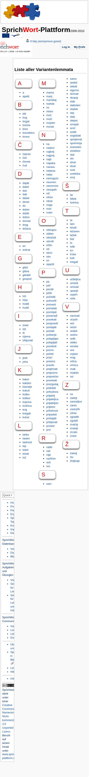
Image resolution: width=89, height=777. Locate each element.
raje (48, 454)
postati (50, 331)
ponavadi (51, 315)
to (71, 242)
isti (24, 329)
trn (71, 250)
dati (25, 194)
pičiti (49, 293)
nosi (48, 208)
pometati (51, 308)
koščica (27, 405)
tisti (72, 239)
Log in (66, 47)
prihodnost (52, 391)
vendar (74, 346)
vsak (72, 368)
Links (13, 668)
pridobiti (51, 388)
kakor (26, 379)
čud (25, 165)
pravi (49, 357)
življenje (75, 460)
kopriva (27, 402)
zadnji (73, 398)
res (48, 466)
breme (26, 125)
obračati (51, 237)
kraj (25, 409)
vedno (73, 334)
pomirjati (51, 312)
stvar (73, 166)
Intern (13, 678)
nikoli (49, 201)
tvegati (74, 261)
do (24, 205)
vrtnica (74, 365)
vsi (71, 376)
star (72, 154)
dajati (26, 183)
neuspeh (51, 189)
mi (47, 107)
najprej (50, 155)
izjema (27, 336)
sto (72, 158)
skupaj (74, 97)
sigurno (74, 90)
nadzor (50, 147)
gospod (27, 278)
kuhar (26, 417)
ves (72, 350)
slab (72, 101)
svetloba (75, 173)
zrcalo (73, 432)
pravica (50, 361)
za (71, 394)
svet (72, 169)
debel (26, 198)
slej (72, 112)
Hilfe (13, 671)
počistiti (51, 296)
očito (49, 245)
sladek (74, 109)
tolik (72, 246)
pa (47, 281)
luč (24, 457)
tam (72, 224)
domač (27, 221)
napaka (50, 163)
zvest (73, 435)
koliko (26, 394)
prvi (48, 429)
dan (25, 190)
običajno (51, 229)
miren (49, 111)
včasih (74, 319)
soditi (73, 132)
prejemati (52, 368)
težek (73, 235)
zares (73, 405)
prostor (50, 425)
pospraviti (52, 323)
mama (50, 92)
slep (72, 116)
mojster (50, 122)
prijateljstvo (53, 403)
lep (24, 446)
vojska (74, 353)
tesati (73, 227)
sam (48, 483)
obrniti (50, 241)
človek (26, 161)
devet (26, 201)
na (47, 144)
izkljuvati (28, 340)
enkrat (26, 249)
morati (50, 126)
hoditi (26, 303)
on (47, 260)
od (47, 249)
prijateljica (52, 399)
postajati (51, 327)
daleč (26, 186)
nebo (49, 174)
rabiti (49, 447)
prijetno (50, 406)
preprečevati (53, 376)
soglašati (75, 135)
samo (73, 78)
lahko (26, 434)
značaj (74, 424)
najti (48, 159)
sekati (73, 86)
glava (26, 271)
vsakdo (74, 372)
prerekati (51, 380)
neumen (51, 182)
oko (48, 256)
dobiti (26, 213)
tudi (72, 258)
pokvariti (51, 300)
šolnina (74, 202)
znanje (74, 428)
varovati (74, 315)
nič (48, 193)
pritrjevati (51, 422)
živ (71, 457)
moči (49, 119)
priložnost (52, 410)
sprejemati (76, 139)
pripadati (51, 414)
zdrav (73, 413)
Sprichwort (8, 689)
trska (73, 254)
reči (48, 462)
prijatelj (50, 395)
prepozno (52, 372)
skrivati (74, 93)
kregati (27, 413)
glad (25, 267)
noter (49, 212)
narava (50, 166)
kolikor (27, 398)
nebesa (50, 170)
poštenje (51, 334)
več (72, 323)
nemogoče (52, 178)
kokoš (26, 390)
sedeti (73, 82)
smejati (74, 124)
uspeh (73, 294)
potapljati (51, 342)
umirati (74, 283)
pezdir (50, 289)
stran (73, 162)
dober (26, 209)
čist (25, 157)
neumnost (52, 185)
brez (25, 129)
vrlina (73, 361)
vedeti (73, 331)
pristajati (51, 418)
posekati (51, 319)
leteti (25, 449)
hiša (25, 300)
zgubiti (74, 420)
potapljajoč (52, 338)
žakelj (73, 453)
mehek (50, 103)
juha (25, 361)
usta (72, 298)
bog (25, 117)
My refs (79, 47)
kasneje (27, 386)
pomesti (51, 304)
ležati (26, 453)
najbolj (50, 151)
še (71, 194)
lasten (26, 438)
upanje (74, 290)
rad (48, 451)
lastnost (27, 442)
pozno (50, 350)
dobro (26, 217)
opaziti (50, 264)
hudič (26, 307)
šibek (73, 198)
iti (24, 332)
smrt (72, 128)
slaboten (75, 105)
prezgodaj (52, 384)
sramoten (75, 147)
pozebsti (51, 346)
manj (49, 96)
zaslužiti (75, 409)
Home (22, 11)
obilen (50, 233)
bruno (26, 136)
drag (25, 224)
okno (49, 252)
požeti (50, 353)
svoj (72, 177)
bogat (26, 121)
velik (72, 338)
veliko (73, 342)
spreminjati (76, 143)
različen (51, 458)
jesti (25, 357)
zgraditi (74, 416)
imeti (25, 325)
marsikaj (51, 100)
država (27, 228)
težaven (74, 231)
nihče (49, 197)
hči (24, 296)
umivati (74, 286)
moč (48, 115)
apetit (26, 96)
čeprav (27, 154)
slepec (74, 120)
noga (49, 204)
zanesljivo (76, 401)
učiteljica (75, 279)
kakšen (27, 383)
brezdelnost (30, 132)
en (24, 246)
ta (71, 220)
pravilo (50, 365)
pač (48, 285)
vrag (72, 357)
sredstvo (75, 150)
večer (73, 327)
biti (24, 113)
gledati (27, 275)
